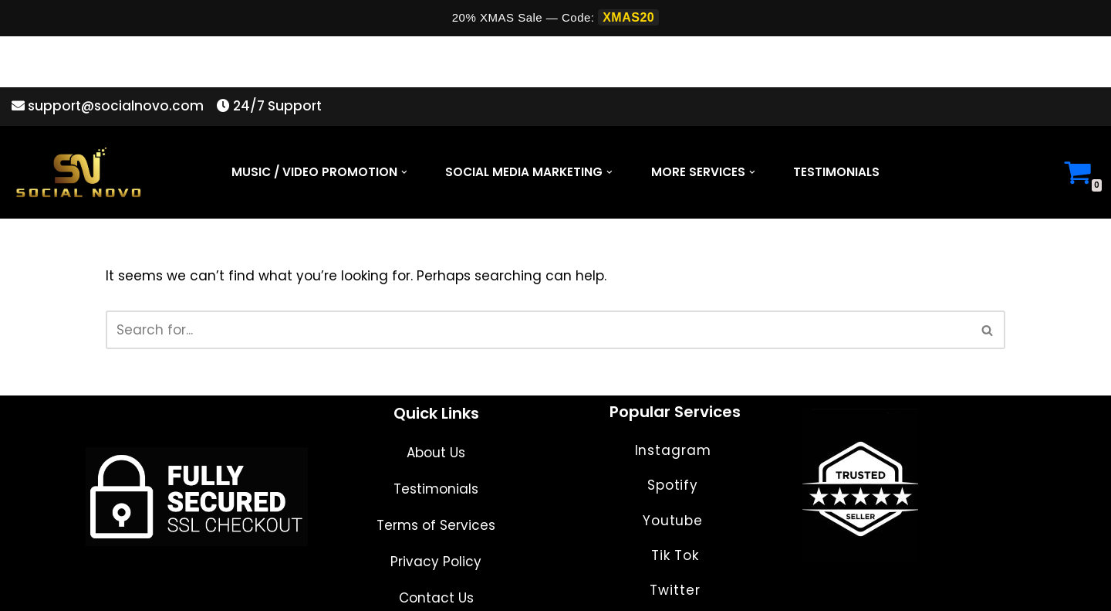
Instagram (675, 437)
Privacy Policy (435, 548)
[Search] (538, 279)
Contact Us (436, 584)
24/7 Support (264, 55)
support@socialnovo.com (108, 55)
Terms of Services (436, 512)
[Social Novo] (78, 122)
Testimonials (836, 122)
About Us (436, 439)
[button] (404, 122)
